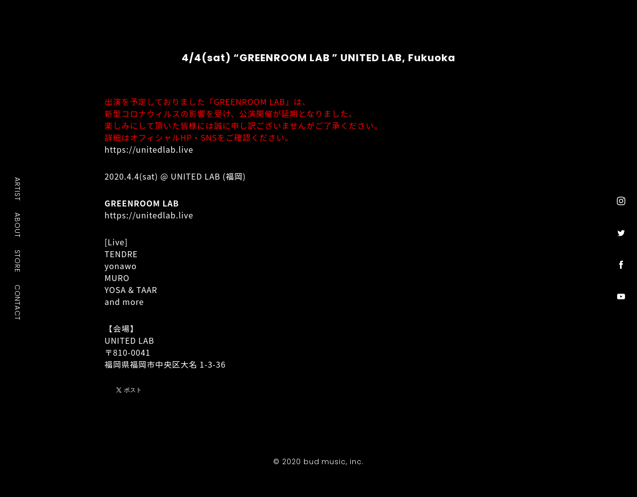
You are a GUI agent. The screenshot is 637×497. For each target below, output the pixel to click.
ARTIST (18, 188)
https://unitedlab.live (149, 149)
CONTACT (18, 302)
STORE (18, 260)
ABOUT (18, 224)
